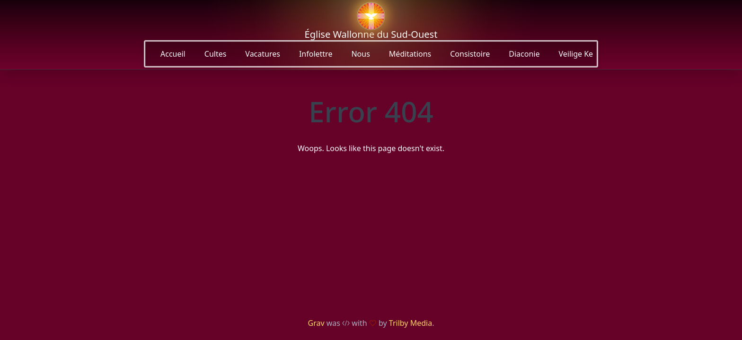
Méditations (410, 54)
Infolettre (316, 54)
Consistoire (470, 54)
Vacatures (262, 54)
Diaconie (524, 54)
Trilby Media (410, 323)
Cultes (215, 54)
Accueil (173, 54)
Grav (316, 323)
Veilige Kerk (579, 54)
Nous (360, 54)
